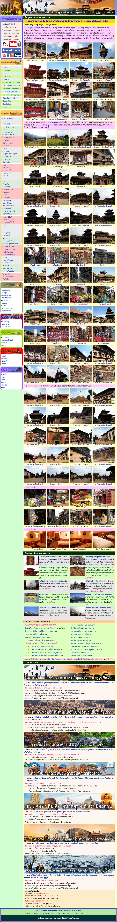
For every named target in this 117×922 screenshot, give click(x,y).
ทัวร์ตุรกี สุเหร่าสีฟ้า (9, 211)
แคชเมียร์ (5, 195)
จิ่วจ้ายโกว (6, 233)
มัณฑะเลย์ (6, 124)
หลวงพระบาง (7, 132)
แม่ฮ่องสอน (6, 290)
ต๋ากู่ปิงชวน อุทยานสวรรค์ (11, 92)
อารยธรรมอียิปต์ (8, 222)
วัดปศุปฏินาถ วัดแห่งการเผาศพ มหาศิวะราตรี (40, 628)
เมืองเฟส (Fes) (7, 268)
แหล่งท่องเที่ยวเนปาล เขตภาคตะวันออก (85, 646)
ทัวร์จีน (4, 67)
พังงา (4, 382)
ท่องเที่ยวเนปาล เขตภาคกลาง (81, 640)
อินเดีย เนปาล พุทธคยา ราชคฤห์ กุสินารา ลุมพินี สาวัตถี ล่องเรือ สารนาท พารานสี (61, 812)
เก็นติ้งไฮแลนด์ (7, 252)
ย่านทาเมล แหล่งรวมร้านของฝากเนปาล (39, 637)
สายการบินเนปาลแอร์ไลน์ (80, 653)
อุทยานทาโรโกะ (8, 241)
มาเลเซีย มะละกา (8, 254)
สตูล (3, 387)
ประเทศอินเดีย (7, 190)
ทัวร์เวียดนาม (7, 140)
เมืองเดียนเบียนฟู (8, 98)
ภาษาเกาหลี (6, 170)
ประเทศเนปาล (7, 157)
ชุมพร (4, 377)
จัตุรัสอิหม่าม (7, 263)
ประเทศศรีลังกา (7, 200)
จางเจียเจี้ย (6, 235)
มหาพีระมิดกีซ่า (8, 219)
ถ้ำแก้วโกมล (6, 298)
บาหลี (4, 181)
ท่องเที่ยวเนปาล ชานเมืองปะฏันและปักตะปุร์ (86, 643)
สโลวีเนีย (5, 279)
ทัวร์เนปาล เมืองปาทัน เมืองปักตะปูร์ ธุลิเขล (47, 653)
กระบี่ (4, 375)
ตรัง (3, 380)
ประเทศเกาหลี (7, 165)
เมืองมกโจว (6, 101)
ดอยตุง (4, 306)
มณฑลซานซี (7, 107)
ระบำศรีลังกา (7, 203)
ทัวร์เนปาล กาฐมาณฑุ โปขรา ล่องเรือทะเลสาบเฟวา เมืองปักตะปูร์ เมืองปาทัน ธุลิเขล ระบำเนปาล (64, 659)
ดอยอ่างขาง (6, 311)
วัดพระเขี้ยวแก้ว (8, 206)
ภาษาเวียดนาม (7, 145)
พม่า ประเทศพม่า (8, 119)
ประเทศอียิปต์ (7, 217)
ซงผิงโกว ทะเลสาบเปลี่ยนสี (11, 95)
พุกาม (4, 121)
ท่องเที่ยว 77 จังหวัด (9, 27)
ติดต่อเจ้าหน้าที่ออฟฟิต (10, 33)
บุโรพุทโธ (5, 184)
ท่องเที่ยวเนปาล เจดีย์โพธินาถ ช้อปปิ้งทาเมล (47, 656)
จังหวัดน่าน (6, 300)
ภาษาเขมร (6, 151)
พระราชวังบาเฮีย (8, 271)
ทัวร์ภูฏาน (5, 73)
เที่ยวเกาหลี (6, 168)
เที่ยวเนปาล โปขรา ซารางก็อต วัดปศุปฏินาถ (47, 649)
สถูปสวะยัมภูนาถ (46, 594)
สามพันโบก (6, 327)
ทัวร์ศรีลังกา (6, 80)
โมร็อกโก (5, 266)
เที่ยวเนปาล (6, 162)
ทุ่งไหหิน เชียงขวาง (9, 135)
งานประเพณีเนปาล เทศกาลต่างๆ (82, 656)
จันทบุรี (4, 361)
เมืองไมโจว (6, 104)
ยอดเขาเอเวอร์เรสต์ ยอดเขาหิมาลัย (98, 594)
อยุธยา (4, 345)
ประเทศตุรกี (6, 209)
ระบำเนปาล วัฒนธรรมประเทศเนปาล (83, 631)
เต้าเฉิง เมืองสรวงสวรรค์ (11, 83)
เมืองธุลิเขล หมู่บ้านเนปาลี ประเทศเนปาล (39, 640)
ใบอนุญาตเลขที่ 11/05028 (11, 30)
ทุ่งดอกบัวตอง (7, 295)
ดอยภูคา (5, 303)
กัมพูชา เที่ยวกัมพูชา (9, 154)
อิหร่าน (4, 258)
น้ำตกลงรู (5, 322)
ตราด (4, 364)
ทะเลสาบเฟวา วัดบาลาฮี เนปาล (36, 634)
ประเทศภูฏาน (7, 173)
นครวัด (4, 149)
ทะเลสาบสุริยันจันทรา (10, 244)
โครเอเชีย (6, 274)
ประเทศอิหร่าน (7, 260)
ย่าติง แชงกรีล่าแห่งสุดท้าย (12, 86)
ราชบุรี (4, 343)
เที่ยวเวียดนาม (7, 143)
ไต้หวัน (4, 239)
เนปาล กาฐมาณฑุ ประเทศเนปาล (43, 646)
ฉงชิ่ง (4, 228)
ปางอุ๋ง (4, 293)
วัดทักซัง (5, 176)
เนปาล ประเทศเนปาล (47, 557)
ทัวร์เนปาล (6, 76)
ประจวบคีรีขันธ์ (7, 340)
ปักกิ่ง (4, 225)
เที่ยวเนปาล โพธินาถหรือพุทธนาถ (52, 581)
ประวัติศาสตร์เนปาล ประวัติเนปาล (82, 628)
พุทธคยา (5, 192)
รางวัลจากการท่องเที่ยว (10, 36)
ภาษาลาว (5, 130)
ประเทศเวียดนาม (8, 138)
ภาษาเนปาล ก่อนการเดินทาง (81, 634)
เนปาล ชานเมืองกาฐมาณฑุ (80, 637)
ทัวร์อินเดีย (6, 70)
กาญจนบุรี (5, 337)
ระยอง (4, 359)
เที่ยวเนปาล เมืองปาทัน (94, 581)
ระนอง (4, 385)
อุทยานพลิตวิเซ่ (7, 277)
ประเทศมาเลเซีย (8, 247)
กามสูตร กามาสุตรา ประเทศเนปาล (83, 625)
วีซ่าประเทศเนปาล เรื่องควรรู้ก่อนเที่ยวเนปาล (86, 649)
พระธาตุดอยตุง (7, 308)
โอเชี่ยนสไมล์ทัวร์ (8, 24)
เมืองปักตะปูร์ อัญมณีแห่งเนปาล (97, 568)
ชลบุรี (4, 356)
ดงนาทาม (5, 324)
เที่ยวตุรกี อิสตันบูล (8, 214)
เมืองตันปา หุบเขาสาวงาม (11, 89)
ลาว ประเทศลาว (8, 127)
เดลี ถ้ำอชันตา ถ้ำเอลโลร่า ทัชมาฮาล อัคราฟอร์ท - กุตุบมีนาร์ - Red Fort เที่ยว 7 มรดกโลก (66, 843)
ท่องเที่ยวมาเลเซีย (8, 249)
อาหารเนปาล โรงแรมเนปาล (96, 608)
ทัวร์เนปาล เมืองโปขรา (48, 608)
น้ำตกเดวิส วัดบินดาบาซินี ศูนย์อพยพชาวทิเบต (41, 631)
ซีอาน (4, 230)
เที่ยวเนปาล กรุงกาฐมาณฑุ (49, 568)
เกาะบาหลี (6, 187)
